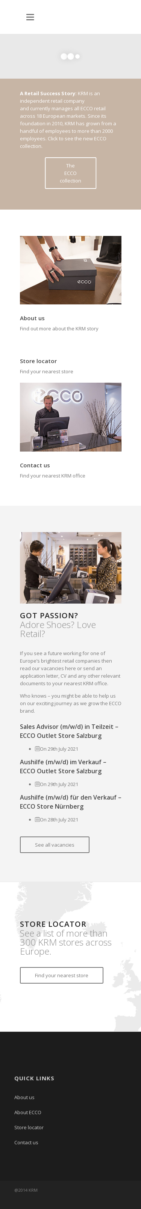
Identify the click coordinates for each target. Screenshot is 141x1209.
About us (32, 318)
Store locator (38, 361)
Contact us (35, 465)
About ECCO (27, 1112)
